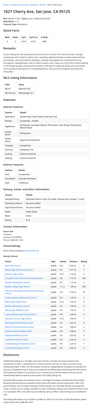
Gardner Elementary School (17, 282)
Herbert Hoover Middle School (18, 331)
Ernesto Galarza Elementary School (20, 297)
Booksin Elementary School (17, 306)
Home (6, 4)
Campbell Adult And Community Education (24, 278)
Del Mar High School (14, 274)
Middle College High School (17, 286)
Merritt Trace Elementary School (19, 327)
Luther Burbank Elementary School (20, 314)
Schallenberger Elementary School (20, 343)
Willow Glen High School (16, 302)
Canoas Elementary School (17, 348)
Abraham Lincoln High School (18, 318)
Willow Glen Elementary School (19, 270)
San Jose (34, 4)
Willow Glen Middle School (17, 310)
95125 (42, 4)
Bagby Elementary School (16, 335)
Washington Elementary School (19, 322)
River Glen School (13, 265)
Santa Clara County (19, 4)
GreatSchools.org (31, 250)
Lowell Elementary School (16, 339)
